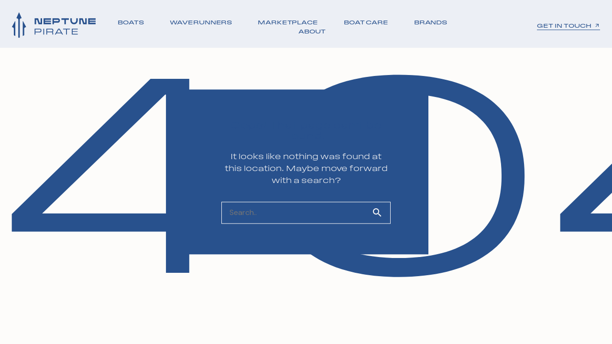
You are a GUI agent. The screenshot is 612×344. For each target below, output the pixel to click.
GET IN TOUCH (568, 26)
